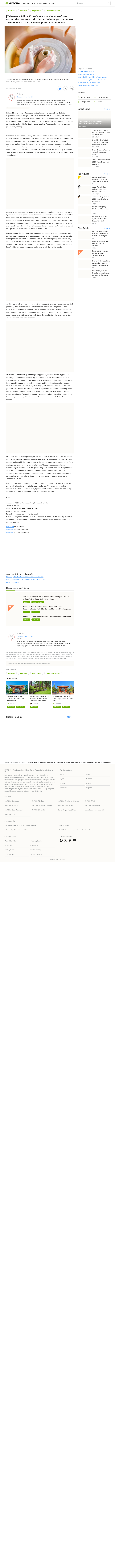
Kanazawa (23, 11)
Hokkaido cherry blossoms (88, 80)
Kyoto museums (84, 85)
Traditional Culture (53, 11)
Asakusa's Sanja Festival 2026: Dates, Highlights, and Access (100, 199)
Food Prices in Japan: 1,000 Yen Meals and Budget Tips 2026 (99, 219)
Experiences (36, 11)
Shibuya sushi (95, 82)
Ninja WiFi (95, 85)
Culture (98, 102)
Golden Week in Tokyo (86, 71)
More (69, 717)
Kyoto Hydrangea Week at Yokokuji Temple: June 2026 (101, 152)
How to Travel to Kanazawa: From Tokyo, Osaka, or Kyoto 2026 (62, 699)
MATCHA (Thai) (89, 801)
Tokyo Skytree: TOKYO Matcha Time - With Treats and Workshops (101, 132)
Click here (10, 527)
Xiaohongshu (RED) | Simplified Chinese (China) (24, 577)
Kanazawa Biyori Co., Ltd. (25, 97)
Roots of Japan (64, 825)
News (63, 3)
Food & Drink (84, 97)
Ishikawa (11, 11)
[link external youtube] (75, 841)
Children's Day (84, 82)
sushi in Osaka (104, 80)
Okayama (89, 788)
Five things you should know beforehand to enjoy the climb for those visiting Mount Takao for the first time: (101, 275)
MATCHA (12, 703)
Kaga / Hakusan (37, 602)
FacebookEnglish (12, 582)
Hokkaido (89, 779)
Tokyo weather (102, 77)
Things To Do (84, 102)
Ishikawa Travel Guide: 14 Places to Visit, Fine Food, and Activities (16, 699)
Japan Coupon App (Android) (94, 810)
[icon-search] (108, 3)
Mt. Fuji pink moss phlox (87, 77)
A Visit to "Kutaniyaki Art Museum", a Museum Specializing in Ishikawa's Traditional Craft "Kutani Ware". (46, 598)
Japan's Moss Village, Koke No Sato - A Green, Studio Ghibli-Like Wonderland (39, 699)
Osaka (88, 774)
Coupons (54, 3)
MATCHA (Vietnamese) (92, 805)
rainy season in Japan (86, 74)
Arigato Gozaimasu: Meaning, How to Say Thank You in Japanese (100, 179)
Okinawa (88, 783)
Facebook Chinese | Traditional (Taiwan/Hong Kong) (26, 579)
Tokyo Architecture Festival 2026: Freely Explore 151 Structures (101, 162)
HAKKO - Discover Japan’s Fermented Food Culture (76, 830)
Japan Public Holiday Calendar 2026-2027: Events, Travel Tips (99, 189)
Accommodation (101, 97)
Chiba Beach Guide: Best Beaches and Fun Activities (100, 243)
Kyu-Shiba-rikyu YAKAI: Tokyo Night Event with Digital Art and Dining (100, 142)
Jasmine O (36, 703)
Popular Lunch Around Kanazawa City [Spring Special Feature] (47, 616)
